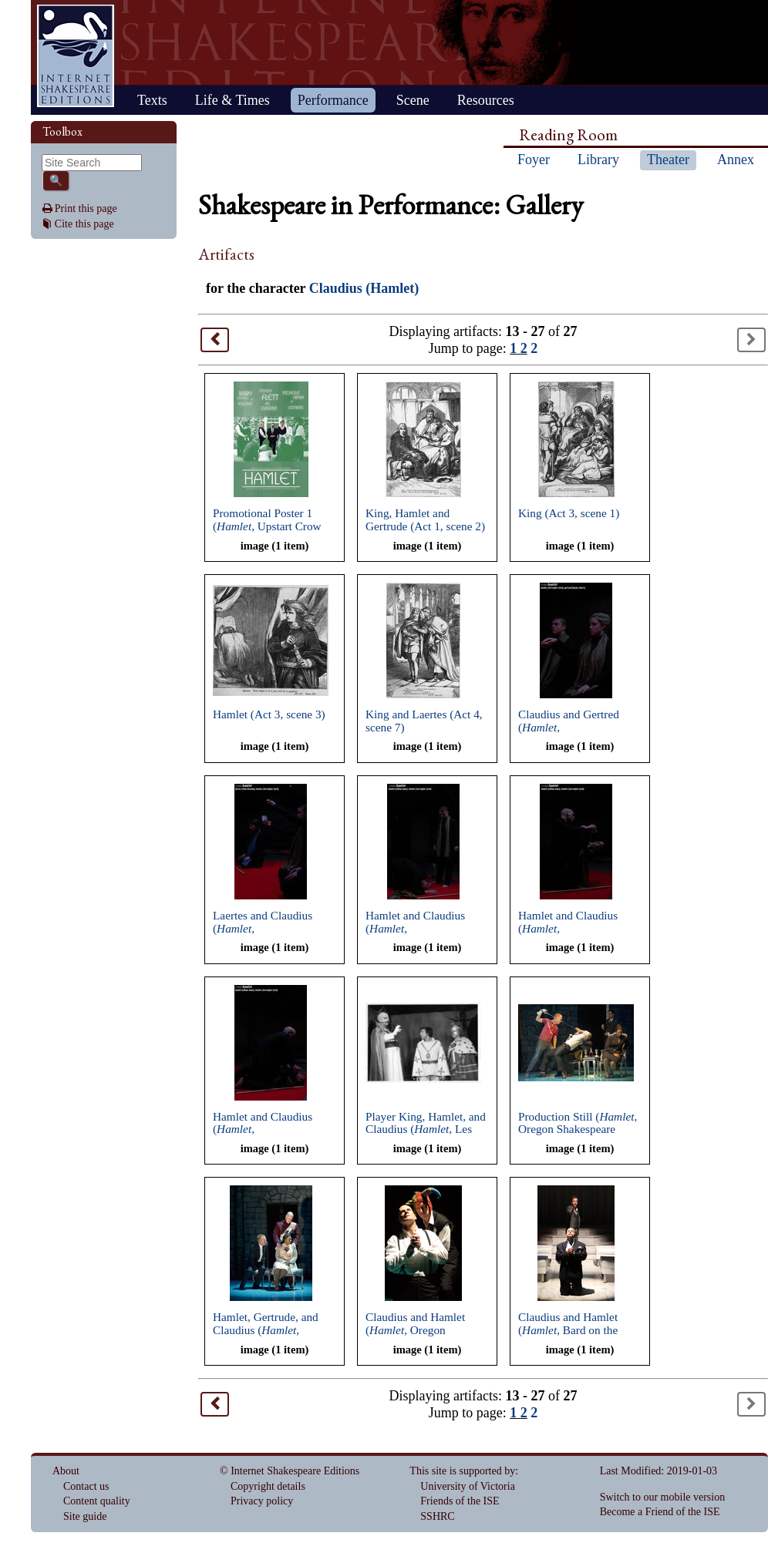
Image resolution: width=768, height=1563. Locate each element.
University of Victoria (467, 1486)
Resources (485, 100)
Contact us (86, 1486)
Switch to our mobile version (663, 1497)
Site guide (84, 1516)
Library (598, 159)
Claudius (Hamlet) (364, 288)
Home (75, 56)
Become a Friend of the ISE (660, 1512)
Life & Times (232, 100)
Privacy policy (262, 1501)
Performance (333, 100)
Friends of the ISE (459, 1501)
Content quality (96, 1501)
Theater (668, 159)
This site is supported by (462, 1471)
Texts (152, 100)
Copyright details (268, 1486)
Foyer (533, 159)
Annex (735, 159)
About (65, 1471)
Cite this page (84, 224)
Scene (412, 100)
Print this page (86, 208)
